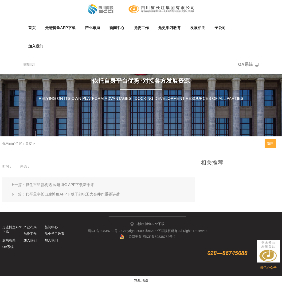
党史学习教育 (169, 28)
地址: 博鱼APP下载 (151, 224)
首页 (32, 28)
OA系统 (248, 65)
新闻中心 (116, 28)
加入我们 (35, 46)
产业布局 (92, 28)
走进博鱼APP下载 (60, 28)
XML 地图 (141, 280)
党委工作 (141, 28)
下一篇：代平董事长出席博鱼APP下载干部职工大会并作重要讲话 (65, 194)
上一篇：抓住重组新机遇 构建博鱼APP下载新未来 (52, 185)
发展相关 (197, 28)
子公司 (220, 28)
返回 (270, 144)
